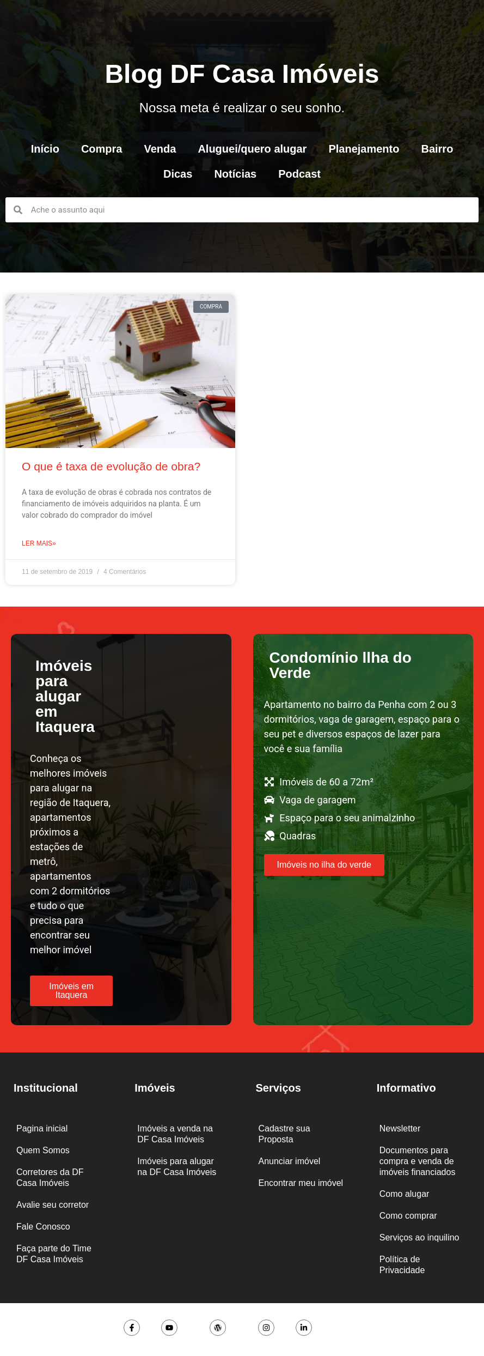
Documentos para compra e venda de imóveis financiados (417, 1161)
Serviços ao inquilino (419, 1237)
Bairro (437, 149)
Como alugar (404, 1193)
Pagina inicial (42, 1128)
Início (45, 149)
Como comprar (408, 1215)
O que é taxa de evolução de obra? (111, 466)
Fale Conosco (43, 1226)
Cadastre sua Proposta (284, 1134)
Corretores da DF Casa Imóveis (50, 1177)
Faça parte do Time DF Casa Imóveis (53, 1254)
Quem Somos (43, 1150)
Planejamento (363, 149)
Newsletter (400, 1128)
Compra (101, 149)
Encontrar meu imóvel (301, 1183)
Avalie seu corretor (52, 1204)
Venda (160, 149)
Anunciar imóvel (290, 1161)
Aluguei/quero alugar (252, 149)
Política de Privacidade (402, 1265)
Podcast (299, 174)
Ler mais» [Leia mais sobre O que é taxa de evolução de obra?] (39, 543)
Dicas (177, 174)
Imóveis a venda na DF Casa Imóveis (175, 1134)
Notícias (235, 174)
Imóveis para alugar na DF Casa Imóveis (176, 1167)
